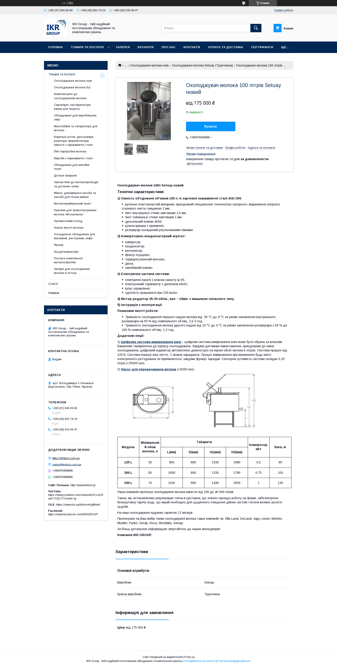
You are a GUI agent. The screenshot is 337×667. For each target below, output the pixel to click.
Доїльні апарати (65, 175)
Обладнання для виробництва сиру (75, 117)
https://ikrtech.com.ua (66, 458)
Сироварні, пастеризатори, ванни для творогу (72, 106)
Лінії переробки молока (70, 151)
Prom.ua (189, 657)
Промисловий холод (68, 221)
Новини (53, 293)
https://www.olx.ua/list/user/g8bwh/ (78, 504)
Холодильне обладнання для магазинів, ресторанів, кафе (74, 236)
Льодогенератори (66, 251)
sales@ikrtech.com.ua (66, 464)
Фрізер (58, 244)
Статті (53, 284)
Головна (55, 47)
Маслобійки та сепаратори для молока (75, 128)
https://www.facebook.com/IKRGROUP (73, 514)
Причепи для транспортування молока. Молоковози (75, 212)
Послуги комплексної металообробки (68, 260)
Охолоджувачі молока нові (149, 65)
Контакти (191, 47)
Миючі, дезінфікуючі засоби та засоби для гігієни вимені (75, 195)
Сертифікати (262, 47)
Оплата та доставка (225, 47)
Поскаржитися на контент (199, 661)
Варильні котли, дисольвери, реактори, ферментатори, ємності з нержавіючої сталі (74, 140)
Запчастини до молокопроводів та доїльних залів (76, 184)
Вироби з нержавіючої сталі (73, 158)
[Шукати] (255, 28)
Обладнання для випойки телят (71, 167)
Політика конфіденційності (234, 661)
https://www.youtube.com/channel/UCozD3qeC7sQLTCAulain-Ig (75, 496)
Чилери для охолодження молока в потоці (72, 271)
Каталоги (146, 47)
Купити (210, 126)
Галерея (123, 47)
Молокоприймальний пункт (72, 203)
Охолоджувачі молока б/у (72, 87)
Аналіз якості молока (68, 227)
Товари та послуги (87, 47)
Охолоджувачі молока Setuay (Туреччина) (202, 65)
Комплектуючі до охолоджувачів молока (70, 96)
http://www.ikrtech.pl (82, 485)
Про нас (168, 47)
